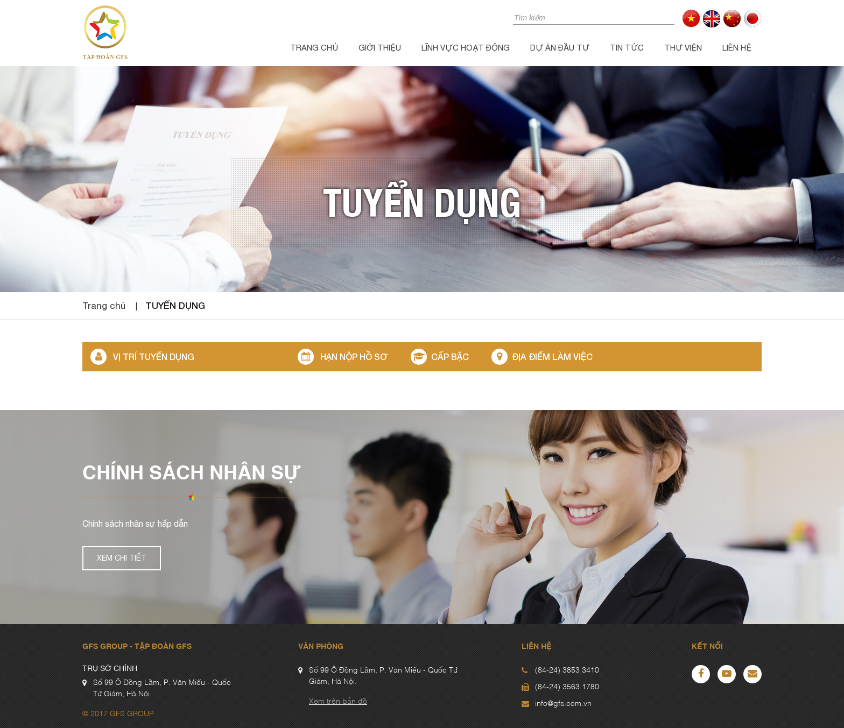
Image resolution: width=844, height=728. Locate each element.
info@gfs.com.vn (563, 704)
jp (753, 18)
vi (691, 18)
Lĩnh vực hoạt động (465, 47)
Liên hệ (736, 47)
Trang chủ (314, 47)
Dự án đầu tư (559, 47)
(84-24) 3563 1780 (567, 687)
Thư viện (683, 47)
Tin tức (627, 47)
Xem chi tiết (121, 558)
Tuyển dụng (175, 305)
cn (732, 18)
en (712, 18)
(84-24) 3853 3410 (567, 670)
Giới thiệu (379, 47)
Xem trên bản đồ (338, 701)
